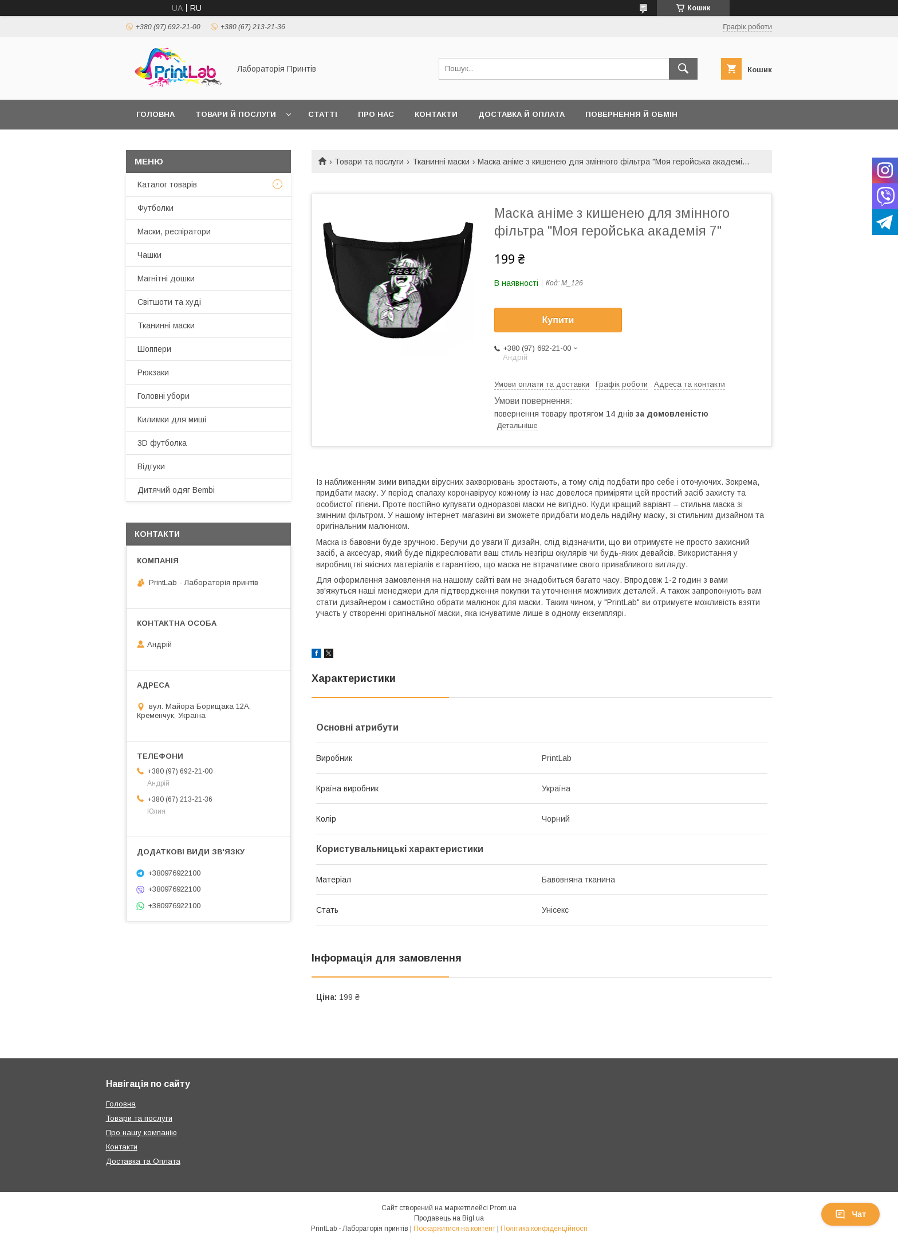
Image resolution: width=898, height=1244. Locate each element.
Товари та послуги (369, 161)
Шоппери (154, 349)
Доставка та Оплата (143, 1161)
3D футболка (162, 443)
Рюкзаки (153, 372)
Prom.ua (503, 1208)
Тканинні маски (441, 161)
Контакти (436, 114)
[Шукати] (683, 69)
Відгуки (151, 466)
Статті (322, 114)
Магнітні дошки (166, 278)
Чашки (149, 255)
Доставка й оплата (521, 114)
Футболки (155, 208)
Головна (155, 114)
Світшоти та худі (169, 302)
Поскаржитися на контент (454, 1229)
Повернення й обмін (631, 114)
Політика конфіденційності (544, 1229)
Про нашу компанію (141, 1132)
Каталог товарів (167, 184)
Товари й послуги (235, 114)
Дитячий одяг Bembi (176, 490)
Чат (850, 1214)
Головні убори (163, 396)
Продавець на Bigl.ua (449, 1218)
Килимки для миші (171, 419)
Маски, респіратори (174, 231)
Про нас (376, 114)
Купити (558, 320)
